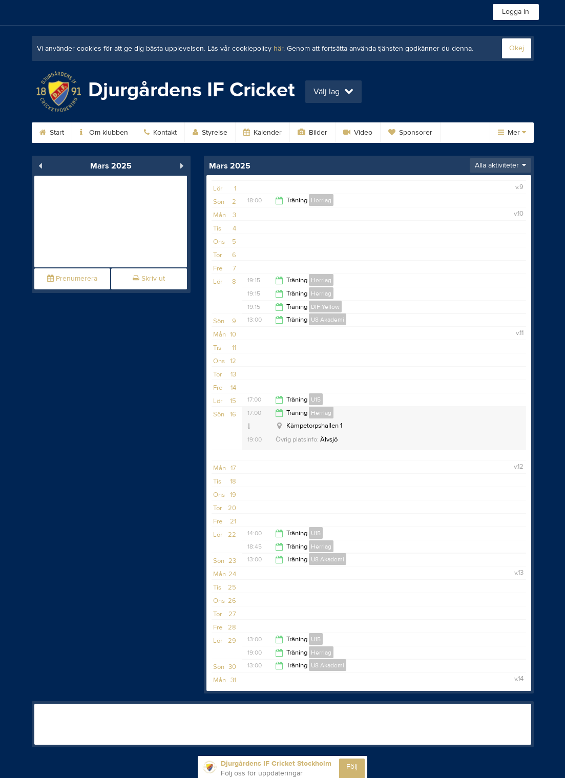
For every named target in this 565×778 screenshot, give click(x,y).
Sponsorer (410, 132)
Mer (512, 132)
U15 (316, 399)
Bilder (312, 132)
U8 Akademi (327, 320)
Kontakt (160, 132)
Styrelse (210, 132)
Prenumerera (72, 278)
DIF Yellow (325, 307)
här (278, 48)
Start (51, 132)
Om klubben (104, 132)
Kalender (262, 132)
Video (357, 132)
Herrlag (321, 200)
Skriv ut (149, 278)
